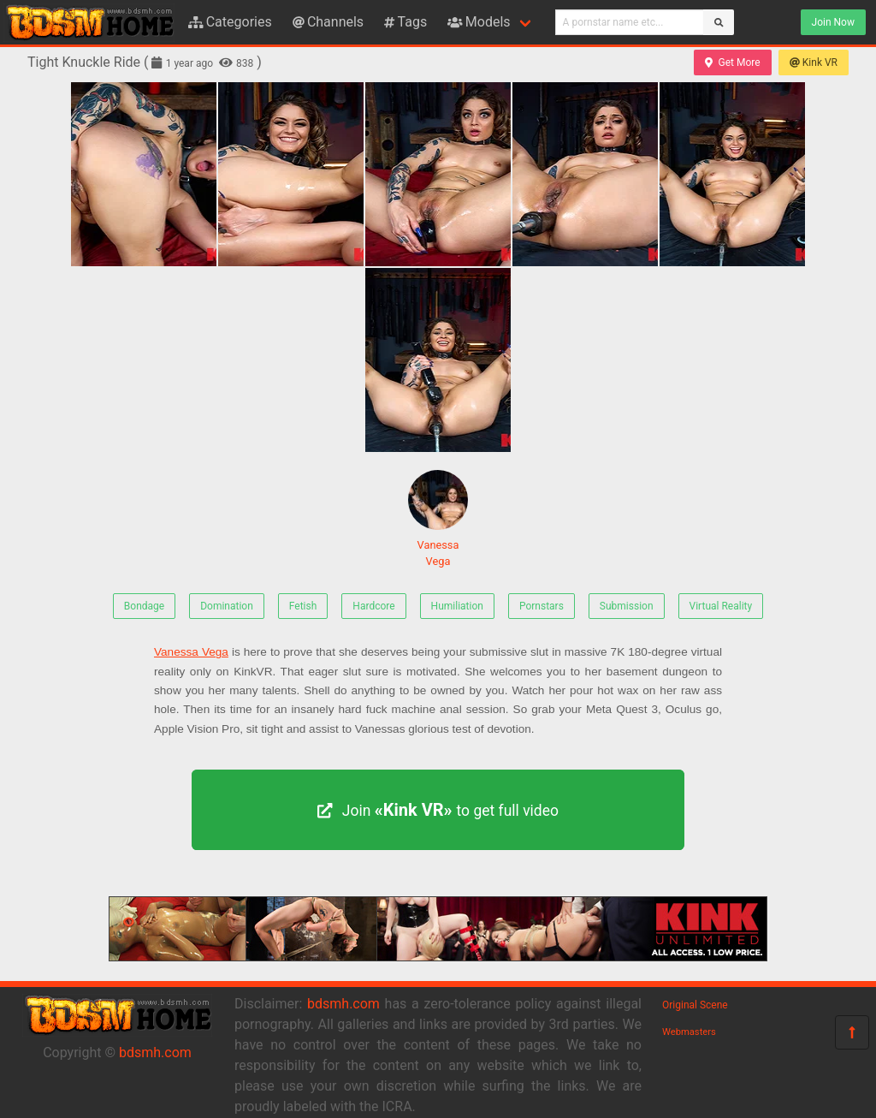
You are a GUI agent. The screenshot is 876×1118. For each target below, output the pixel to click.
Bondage (144, 606)
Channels (328, 22)
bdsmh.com (155, 1052)
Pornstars (541, 606)
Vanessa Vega (438, 519)
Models (478, 22)
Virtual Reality (721, 606)
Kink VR (814, 62)
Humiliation (457, 606)
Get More (732, 62)
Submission (627, 606)
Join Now (833, 22)
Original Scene (695, 1005)
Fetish (303, 606)
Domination (226, 606)
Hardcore (373, 606)
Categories (230, 22)
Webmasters (689, 1032)
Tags (405, 22)
